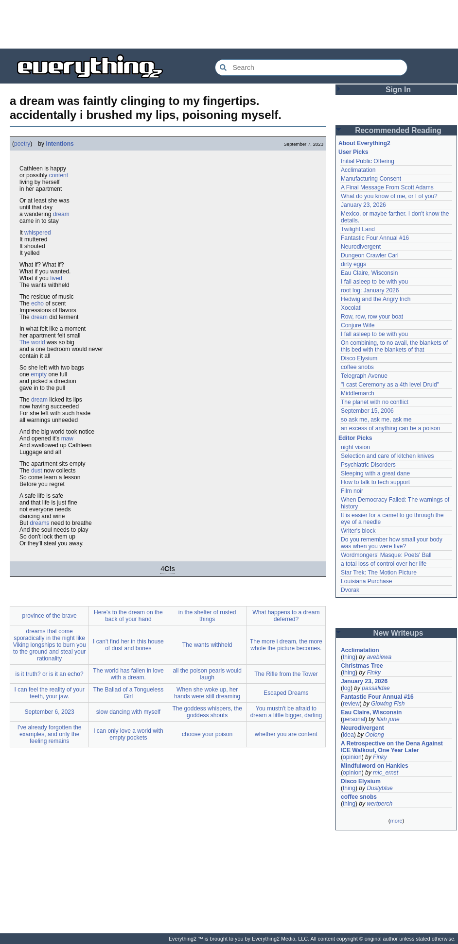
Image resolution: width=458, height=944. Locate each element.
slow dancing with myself (128, 711)
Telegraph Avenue (364, 375)
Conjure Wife (357, 325)
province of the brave (49, 615)
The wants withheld (207, 644)
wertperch (379, 803)
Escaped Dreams (286, 693)
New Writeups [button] (398, 633)
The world (32, 342)
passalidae (375, 688)
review (351, 703)
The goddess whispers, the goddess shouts (207, 712)
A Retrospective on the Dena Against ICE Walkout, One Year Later (392, 747)
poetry (22, 143)
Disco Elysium (359, 358)
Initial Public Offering (367, 161)
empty (39, 374)
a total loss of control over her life (383, 563)
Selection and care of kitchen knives (387, 456)
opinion (352, 757)
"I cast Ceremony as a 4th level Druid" (390, 384)
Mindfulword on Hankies (374, 765)
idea (348, 734)
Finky (374, 672)
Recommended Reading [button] (398, 130)
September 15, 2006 (367, 410)
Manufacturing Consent (371, 178)
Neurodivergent (361, 246)
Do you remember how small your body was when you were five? (391, 543)
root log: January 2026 (370, 290)
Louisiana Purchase (366, 581)
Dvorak (350, 590)
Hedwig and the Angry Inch (375, 299)
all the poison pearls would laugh (207, 674)
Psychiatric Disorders (368, 464)
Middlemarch (357, 393)
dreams (39, 523)
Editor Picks (355, 438)
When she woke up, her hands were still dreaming (207, 693)
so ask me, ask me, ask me (376, 419)
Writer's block (358, 530)
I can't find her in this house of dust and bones (128, 645)
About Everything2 (364, 143)
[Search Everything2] (311, 67)
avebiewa (379, 657)
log (347, 688)
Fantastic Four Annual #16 (375, 238)
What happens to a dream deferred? (285, 616)
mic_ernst (385, 772)
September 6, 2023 (49, 711)
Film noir (352, 491)
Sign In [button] (398, 89)
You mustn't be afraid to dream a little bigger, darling (286, 712)
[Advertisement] (229, 24)
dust (36, 470)
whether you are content (286, 734)
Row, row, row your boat (372, 316)
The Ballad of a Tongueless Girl (128, 693)
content (58, 175)
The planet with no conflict (374, 402)
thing (349, 657)
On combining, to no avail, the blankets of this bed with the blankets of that (394, 346)
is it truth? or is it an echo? (50, 674)
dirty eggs (353, 264)
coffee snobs (357, 367)
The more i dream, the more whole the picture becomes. (286, 645)
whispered (37, 232)
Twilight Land (358, 229)
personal (354, 719)
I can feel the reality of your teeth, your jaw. (50, 693)
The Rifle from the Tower (286, 674)
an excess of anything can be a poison (390, 428)
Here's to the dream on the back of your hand (128, 616)
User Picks (353, 152)
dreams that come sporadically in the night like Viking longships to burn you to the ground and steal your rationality (49, 645)
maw (67, 438)
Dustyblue (379, 788)
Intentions (59, 143)
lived (56, 278)
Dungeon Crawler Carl (370, 255)
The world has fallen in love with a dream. (128, 674)
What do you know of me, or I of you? (389, 196)
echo (37, 303)
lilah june (387, 719)
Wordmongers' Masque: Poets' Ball (386, 555)
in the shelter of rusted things (207, 616)
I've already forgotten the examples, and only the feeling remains (50, 734)
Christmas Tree (362, 665)
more (396, 821)
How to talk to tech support (375, 482)
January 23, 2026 (363, 205)
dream (61, 214)
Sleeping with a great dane (375, 473)
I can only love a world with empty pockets (128, 734)
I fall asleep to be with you (374, 281)
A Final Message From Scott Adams (387, 187)
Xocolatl (351, 307)
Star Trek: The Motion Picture (379, 572)
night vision (355, 447)
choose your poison (207, 734)
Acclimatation (358, 170)
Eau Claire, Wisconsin (369, 273)
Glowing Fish (388, 703)
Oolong (374, 734)
